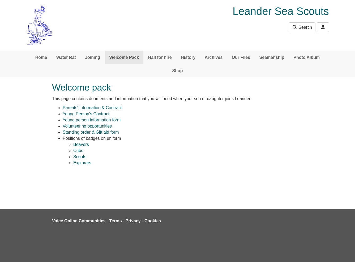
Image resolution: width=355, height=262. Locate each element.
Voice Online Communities (79, 221)
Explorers (82, 163)
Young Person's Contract (86, 114)
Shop (177, 70)
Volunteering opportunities (87, 126)
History (188, 57)
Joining (92, 57)
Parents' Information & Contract (92, 107)
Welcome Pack (124, 57)
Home (41, 57)
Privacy (133, 221)
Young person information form (92, 120)
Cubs (78, 150)
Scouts (79, 156)
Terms (115, 221)
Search (302, 27)
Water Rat (66, 57)
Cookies (152, 221)
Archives (214, 57)
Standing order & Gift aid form (91, 132)
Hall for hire (160, 57)
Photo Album (306, 57)
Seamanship (271, 57)
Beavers (81, 144)
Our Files (241, 57)
